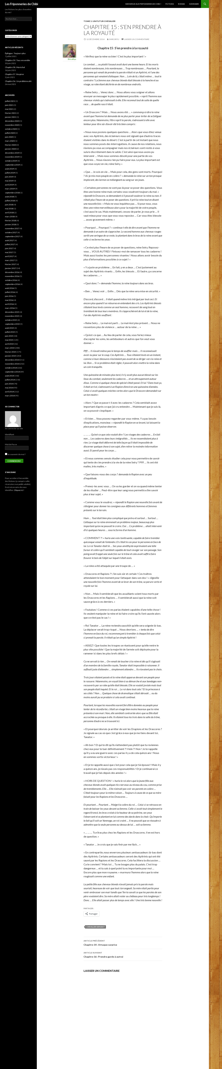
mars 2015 (10, 348)
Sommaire (194, 4)
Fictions (169, 4)
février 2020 (10, 145)
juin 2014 (9, 383)
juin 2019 (9, 176)
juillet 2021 (10, 101)
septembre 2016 (12, 284)
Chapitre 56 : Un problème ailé (18, 81)
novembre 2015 (12, 316)
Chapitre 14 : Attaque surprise (123, 942)
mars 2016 (10, 308)
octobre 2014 (11, 368)
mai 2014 (9, 387)
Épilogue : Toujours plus (15, 53)
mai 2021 (9, 109)
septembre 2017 (12, 236)
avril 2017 (9, 256)
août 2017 (9, 240)
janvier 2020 (10, 149)
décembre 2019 (12, 153)
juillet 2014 (10, 379)
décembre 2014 (12, 360)
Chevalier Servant (95, 927)
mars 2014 (10, 395)
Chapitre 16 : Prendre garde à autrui (123, 954)
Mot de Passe (11, 444)
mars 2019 (10, 188)
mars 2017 (10, 260)
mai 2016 (9, 300)
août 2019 (9, 168)
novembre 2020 (12, 125)
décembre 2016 (12, 272)
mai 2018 (9, 208)
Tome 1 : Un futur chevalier (99, 21)
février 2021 (10, 113)
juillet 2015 (10, 332)
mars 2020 (10, 141)
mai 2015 (9, 340)
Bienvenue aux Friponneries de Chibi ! (143, 4)
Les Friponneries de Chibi (21, 4)
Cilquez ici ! (19, 490)
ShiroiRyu (114, 39)
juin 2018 (9, 204)
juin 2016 (9, 296)
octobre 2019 (11, 161)
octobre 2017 (11, 232)
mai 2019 (9, 180)
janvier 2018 (10, 224)
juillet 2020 (10, 133)
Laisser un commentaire (136, 39)
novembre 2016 (12, 276)
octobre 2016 (11, 280)
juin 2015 (9, 336)
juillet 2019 (10, 172)
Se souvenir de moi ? (15, 454)
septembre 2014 (12, 371)
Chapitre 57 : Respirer (14, 74)
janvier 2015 (10, 356)
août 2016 (9, 288)
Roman (181, 4)
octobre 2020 (11, 129)
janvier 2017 (10, 268)
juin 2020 (9, 137)
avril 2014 (9, 391)
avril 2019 (9, 184)
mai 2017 (9, 252)
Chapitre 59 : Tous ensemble (17, 60)
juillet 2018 (10, 200)
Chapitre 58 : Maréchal (15, 67)
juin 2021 (9, 105)
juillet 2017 (10, 244)
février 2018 (10, 220)
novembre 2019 (12, 157)
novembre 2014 (12, 364)
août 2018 (9, 196)
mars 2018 (10, 216)
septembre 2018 (12, 192)
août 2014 (9, 375)
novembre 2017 (12, 228)
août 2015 (9, 328)
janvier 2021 (10, 117)
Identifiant (9, 434)
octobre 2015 (11, 320)
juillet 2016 (10, 292)
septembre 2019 (12, 165)
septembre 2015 (12, 324)
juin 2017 (9, 248)
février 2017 (10, 264)
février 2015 (10, 352)
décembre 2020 (12, 121)
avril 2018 (9, 212)
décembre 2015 (12, 312)
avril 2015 (9, 344)
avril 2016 (9, 304)
